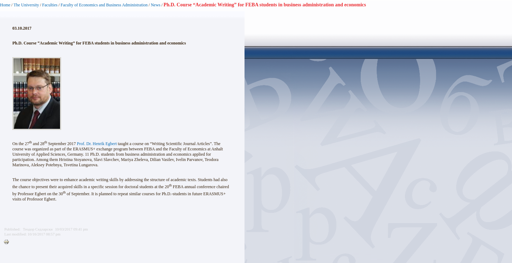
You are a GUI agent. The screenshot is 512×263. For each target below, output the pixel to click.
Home (5, 4)
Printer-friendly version (8, 242)
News (155, 4)
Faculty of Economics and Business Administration (104, 4)
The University (26, 4)
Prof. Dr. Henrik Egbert (97, 143)
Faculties (49, 4)
